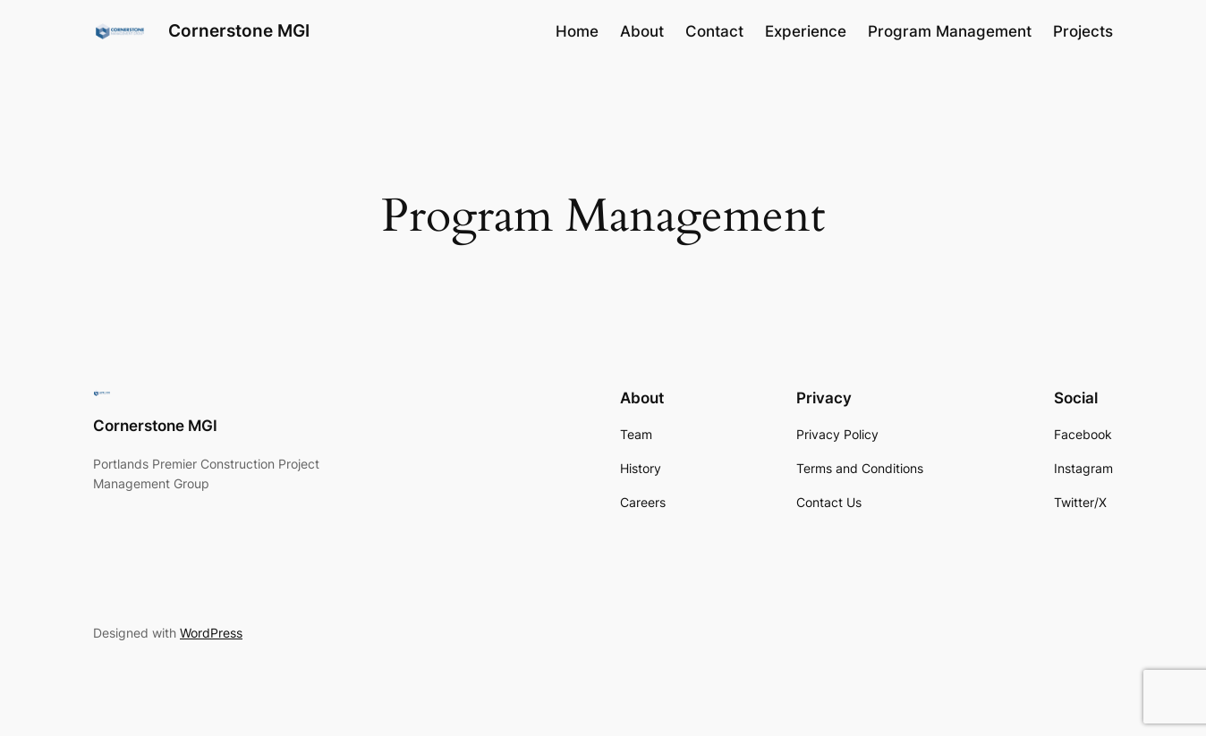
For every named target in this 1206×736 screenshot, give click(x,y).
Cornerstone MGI (239, 30)
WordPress (211, 632)
